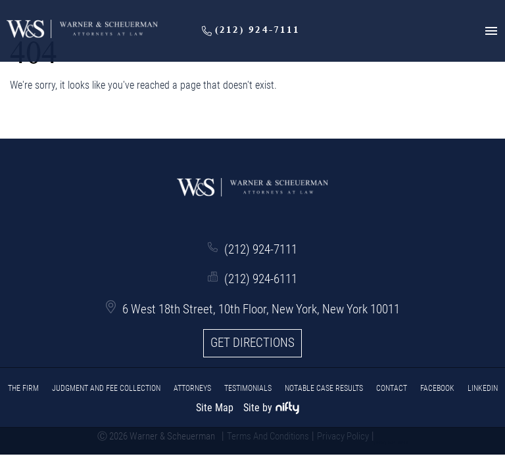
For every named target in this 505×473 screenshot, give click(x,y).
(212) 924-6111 (260, 278)
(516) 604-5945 (391, 443)
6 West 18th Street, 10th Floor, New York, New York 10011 (261, 309)
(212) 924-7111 (260, 249)
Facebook (437, 388)
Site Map (214, 408)
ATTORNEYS (192, 388)
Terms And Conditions (268, 436)
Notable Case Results (324, 388)
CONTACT (391, 388)
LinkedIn (483, 388)
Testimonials (248, 388)
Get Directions (252, 342)
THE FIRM (23, 388)
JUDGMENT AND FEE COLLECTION (106, 388)
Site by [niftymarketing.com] (271, 408)
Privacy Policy (343, 436)
